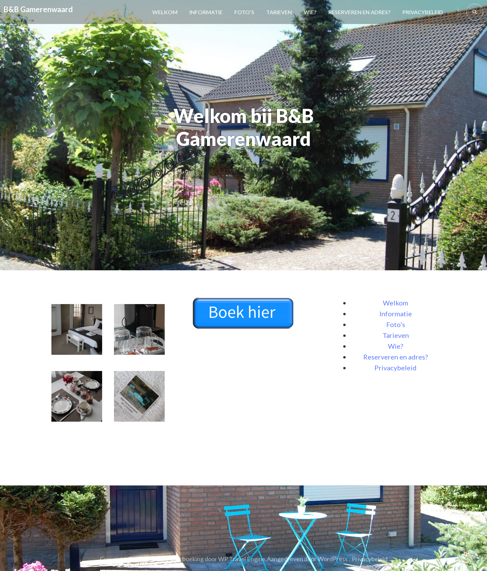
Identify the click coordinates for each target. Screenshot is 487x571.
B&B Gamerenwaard (38, 9)
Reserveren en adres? (359, 12)
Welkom (165, 12)
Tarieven (279, 12)
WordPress (333, 559)
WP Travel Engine (241, 559)
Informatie (206, 12)
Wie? (310, 12)
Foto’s (244, 12)
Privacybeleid (422, 12)
